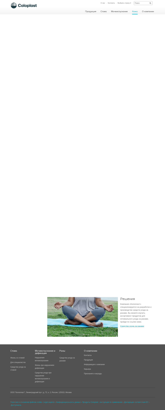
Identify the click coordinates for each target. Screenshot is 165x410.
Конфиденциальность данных (68, 402)
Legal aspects (48, 402)
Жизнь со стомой (17, 358)
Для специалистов (18, 362)
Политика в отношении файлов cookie (26, 402)
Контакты (88, 355)
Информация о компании (94, 364)
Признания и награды (93, 374)
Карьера (87, 369)
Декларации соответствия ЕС (136, 402)
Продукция (88, 360)
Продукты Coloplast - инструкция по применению (102, 402)
